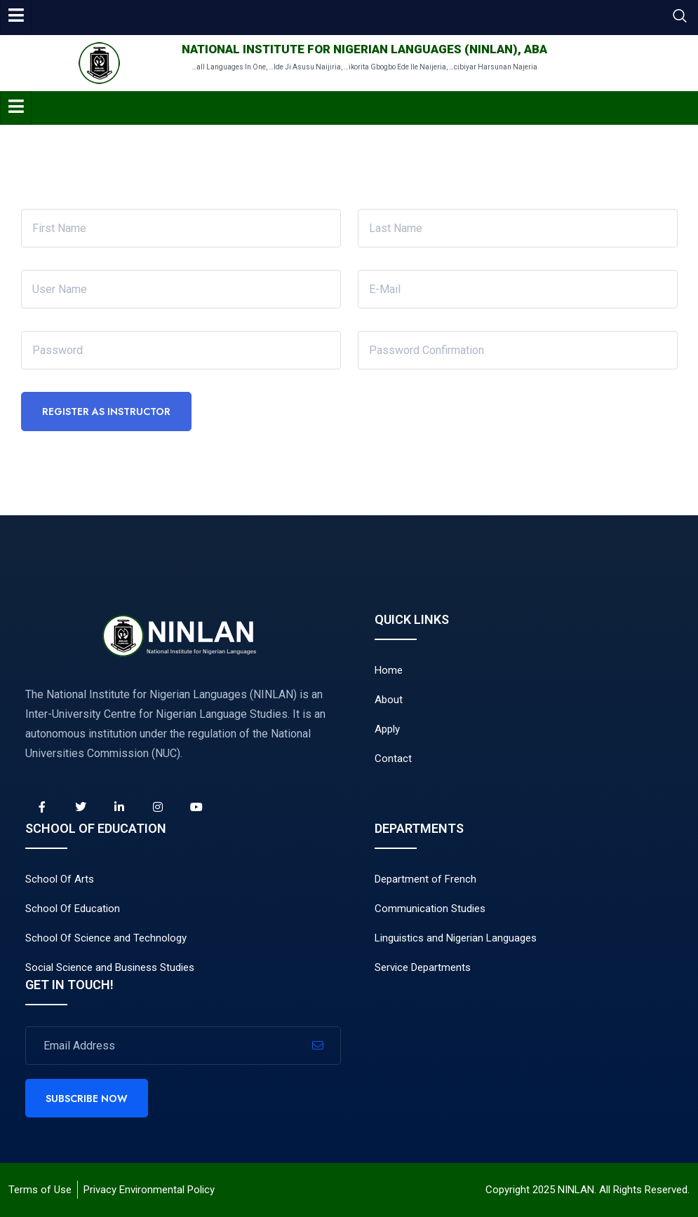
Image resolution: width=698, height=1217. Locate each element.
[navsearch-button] (680, 18)
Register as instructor (106, 411)
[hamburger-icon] (16, 17)
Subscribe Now (87, 1099)
